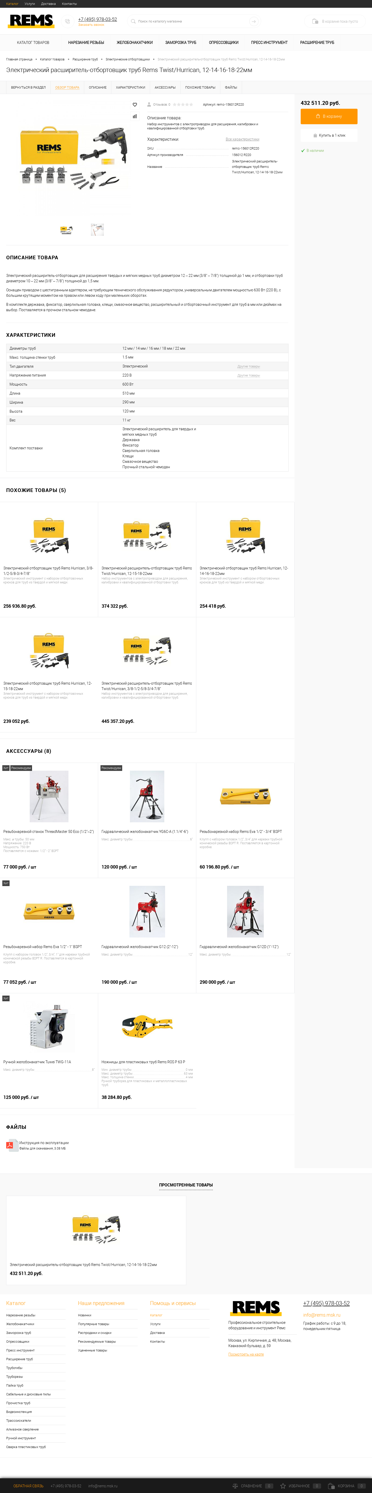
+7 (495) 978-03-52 (97, 19)
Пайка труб (14, 1391)
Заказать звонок (91, 25)
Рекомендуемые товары (97, 1347)
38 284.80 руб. (147, 1105)
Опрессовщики (223, 43)
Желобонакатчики (135, 43)
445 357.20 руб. (147, 729)
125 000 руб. (49, 1106)
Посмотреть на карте (246, 1360)
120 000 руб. (147, 875)
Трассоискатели (18, 1426)
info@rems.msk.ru (321, 1320)
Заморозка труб (180, 43)
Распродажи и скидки (94, 1338)
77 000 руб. (49, 875)
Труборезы (14, 1382)
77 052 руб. (49, 990)
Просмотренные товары (186, 1190)
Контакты (69, 4)
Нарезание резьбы (86, 43)
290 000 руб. (245, 990)
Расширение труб (317, 43)
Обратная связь (25, 1486)
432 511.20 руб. (26, 1279)
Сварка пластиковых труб (26, 1453)
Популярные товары (93, 1330)
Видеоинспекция (19, 1417)
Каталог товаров (32, 42)
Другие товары (248, 372)
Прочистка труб (18, 1409)
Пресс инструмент (269, 43)
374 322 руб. (147, 614)
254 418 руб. (245, 614)
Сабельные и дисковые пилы (28, 1400)
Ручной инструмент (21, 1444)
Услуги (30, 4)
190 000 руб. (147, 990)
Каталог (12, 4)
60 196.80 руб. (245, 875)
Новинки (84, 1321)
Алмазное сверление (22, 1435)
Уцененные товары (92, 1356)
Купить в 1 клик (329, 135)
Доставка (48, 4)
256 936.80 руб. (49, 614)
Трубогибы (14, 1373)
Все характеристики (242, 139)
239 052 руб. (49, 729)
